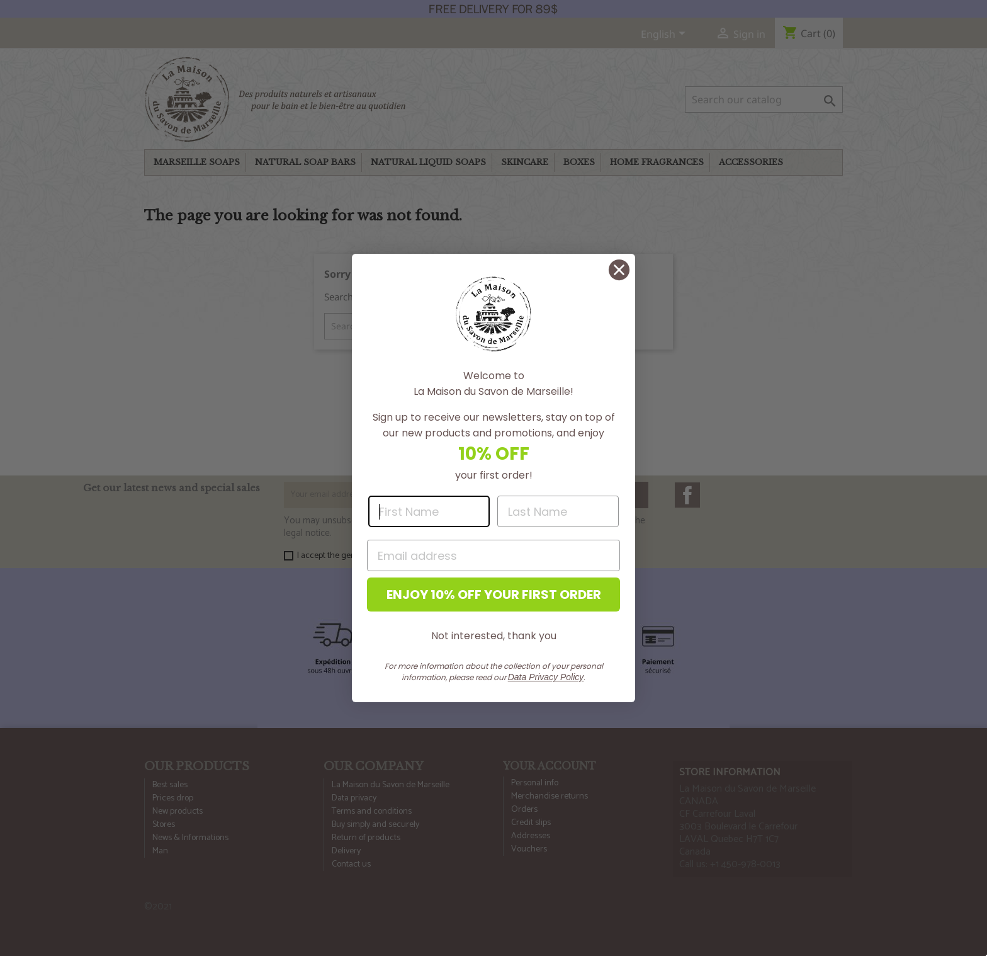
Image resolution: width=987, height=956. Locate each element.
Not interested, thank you (493, 636)
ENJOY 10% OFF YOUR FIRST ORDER (493, 594)
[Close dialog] (619, 270)
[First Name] (429, 511)
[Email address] (493, 555)
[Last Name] (558, 511)
